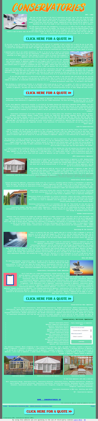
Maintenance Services (77, 383)
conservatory (51, 182)
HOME (86, 14)
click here (59, 264)
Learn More (78, 420)
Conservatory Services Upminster (78, 319)
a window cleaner (35, 351)
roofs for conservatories (26, 285)
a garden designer (70, 351)
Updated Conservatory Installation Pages (41, 406)
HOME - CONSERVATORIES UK (49, 400)
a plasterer (22, 348)
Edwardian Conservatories (77, 381)
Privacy (93, 406)
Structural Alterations (27, 383)
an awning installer (32, 350)
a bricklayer (68, 350)
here (48, 266)
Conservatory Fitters (30, 381)
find (18, 307)
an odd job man (11, 350)
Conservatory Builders (25, 385)
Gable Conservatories (86, 385)
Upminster (40, 113)
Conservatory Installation (44, 383)
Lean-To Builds (14, 383)
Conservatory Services (71, 385)
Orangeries (89, 381)
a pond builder (40, 348)
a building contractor (77, 348)
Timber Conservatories (40, 385)
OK (85, 420)
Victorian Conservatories (62, 383)
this (64, 267)
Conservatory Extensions (45, 381)
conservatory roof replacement (66, 286)
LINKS (91, 14)
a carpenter (79, 347)
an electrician (86, 350)
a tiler (53, 351)
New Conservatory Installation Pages (18, 406)
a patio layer (16, 351)
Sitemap (5, 406)
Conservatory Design (16, 381)
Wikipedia (18, 261)
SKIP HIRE (57, 348)
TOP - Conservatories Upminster (83, 392)
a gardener (51, 350)
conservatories (63, 26)
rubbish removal (79, 353)
